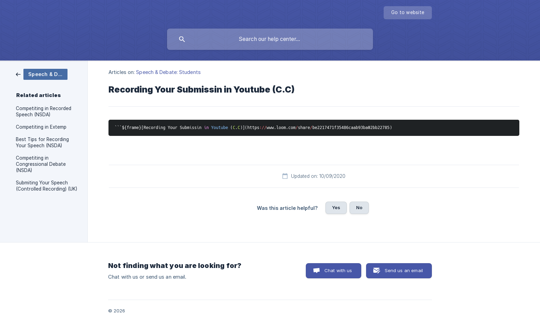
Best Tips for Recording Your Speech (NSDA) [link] (42, 142)
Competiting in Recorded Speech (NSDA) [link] (43, 111)
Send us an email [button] (404, 270)
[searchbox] (270, 39)
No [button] (359, 207)
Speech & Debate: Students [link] (168, 72)
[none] (408, 12)
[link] (42, 74)
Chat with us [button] (338, 270)
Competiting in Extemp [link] (41, 127)
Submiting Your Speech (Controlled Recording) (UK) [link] (46, 186)
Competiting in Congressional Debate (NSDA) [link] (41, 164)
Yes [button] (336, 207)
